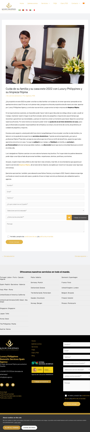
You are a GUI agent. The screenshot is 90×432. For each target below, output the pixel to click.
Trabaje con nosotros (79, 217)
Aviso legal (3, 393)
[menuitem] (80, 3)
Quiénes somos (32, 3)
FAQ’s (53, 3)
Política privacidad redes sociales (11, 397)
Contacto (72, 3)
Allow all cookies (12, 427)
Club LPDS (61, 3)
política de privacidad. (47, 237)
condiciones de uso (30, 237)
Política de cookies (6, 399)
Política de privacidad (7, 395)
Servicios (43, 3)
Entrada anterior (9, 257)
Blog (33, 357)
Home (21, 3)
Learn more (17, 422)
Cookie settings (29, 427)
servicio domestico (15, 96)
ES (8, 96)
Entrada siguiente (81, 257)
